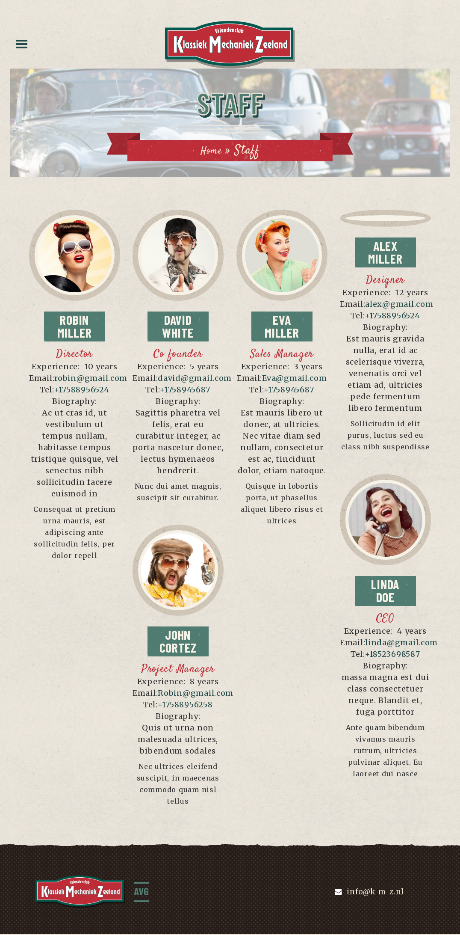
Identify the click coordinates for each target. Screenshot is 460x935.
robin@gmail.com (90, 379)
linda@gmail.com (401, 643)
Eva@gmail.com (294, 379)
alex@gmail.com (399, 305)
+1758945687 (185, 390)
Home (211, 150)
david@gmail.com (195, 379)
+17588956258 (185, 705)
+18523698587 (392, 655)
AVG (143, 892)
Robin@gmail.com (195, 694)
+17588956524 (81, 390)
